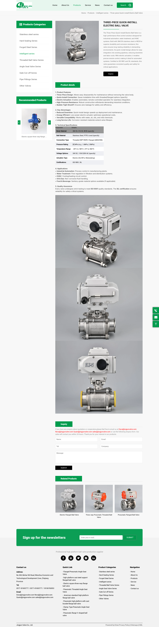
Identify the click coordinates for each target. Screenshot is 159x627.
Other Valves (25, 85)
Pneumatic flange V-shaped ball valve (75, 614)
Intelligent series (102, 13)
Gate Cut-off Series (28, 72)
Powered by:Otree (112, 625)
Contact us (118, 5)
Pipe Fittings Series (28, 79)
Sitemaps (134, 625)
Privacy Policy (124, 625)
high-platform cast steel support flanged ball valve (75, 578)
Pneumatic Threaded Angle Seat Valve (75, 590)
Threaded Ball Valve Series (32, 60)
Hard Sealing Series (28, 40)
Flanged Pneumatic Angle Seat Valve (74, 572)
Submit (64, 467)
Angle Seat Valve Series (30, 66)
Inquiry (110, 74)
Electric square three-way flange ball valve (75, 584)
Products (87, 5)
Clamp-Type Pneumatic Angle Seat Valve (76, 608)
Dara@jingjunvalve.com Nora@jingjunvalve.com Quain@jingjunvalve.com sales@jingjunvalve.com (34, 596)
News (107, 5)
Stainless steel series (29, 34)
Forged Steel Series (28, 47)
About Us (75, 5)
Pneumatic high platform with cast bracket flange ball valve (76, 602)
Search (135, 5)
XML (141, 625)
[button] (19, 122)
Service (98, 5)
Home (64, 5)
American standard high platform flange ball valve (76, 596)
